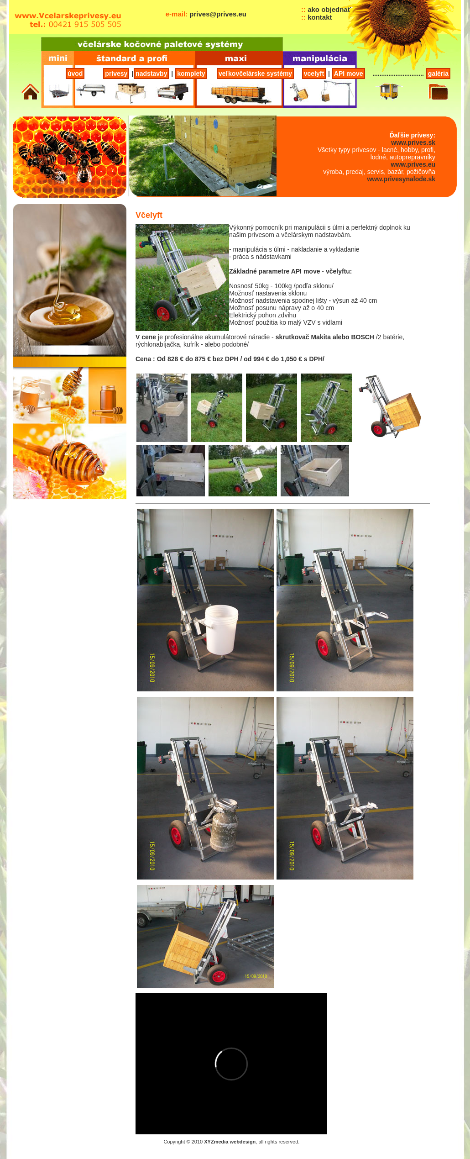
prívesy (116, 73)
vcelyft (314, 73)
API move (348, 73)
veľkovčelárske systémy (255, 73)
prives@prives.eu (217, 14)
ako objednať (329, 9)
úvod (75, 73)
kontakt (320, 17)
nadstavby (151, 73)
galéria (438, 73)
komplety (191, 73)
